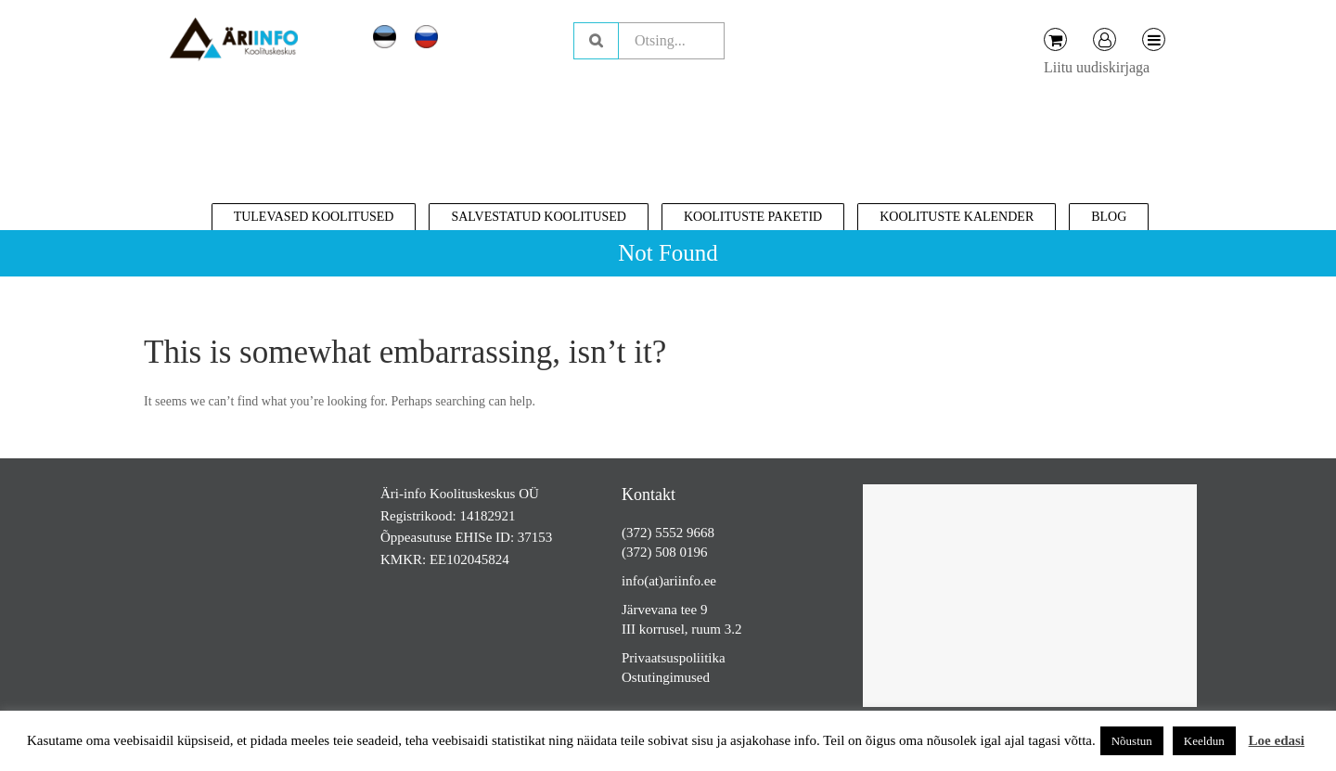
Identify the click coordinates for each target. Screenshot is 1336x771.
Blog (1108, 217)
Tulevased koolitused (314, 217)
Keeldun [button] (1204, 741)
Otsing (596, 40)
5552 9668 (684, 532)
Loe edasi (1276, 740)
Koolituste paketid (753, 217)
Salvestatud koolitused (538, 217)
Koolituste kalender (957, 217)
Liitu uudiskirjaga (1097, 67)
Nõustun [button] (1131, 741)
